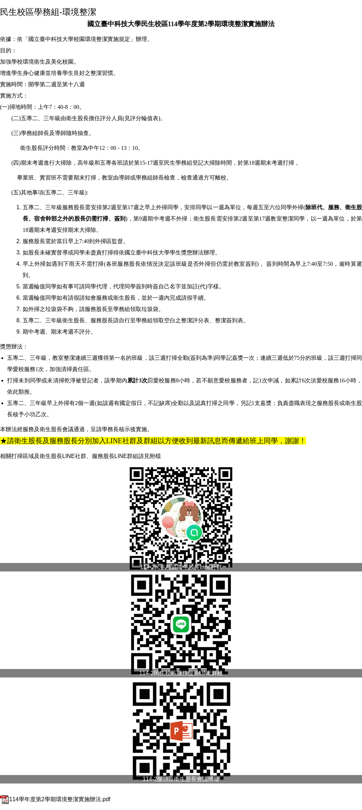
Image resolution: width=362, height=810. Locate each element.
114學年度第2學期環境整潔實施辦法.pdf (55, 799)
